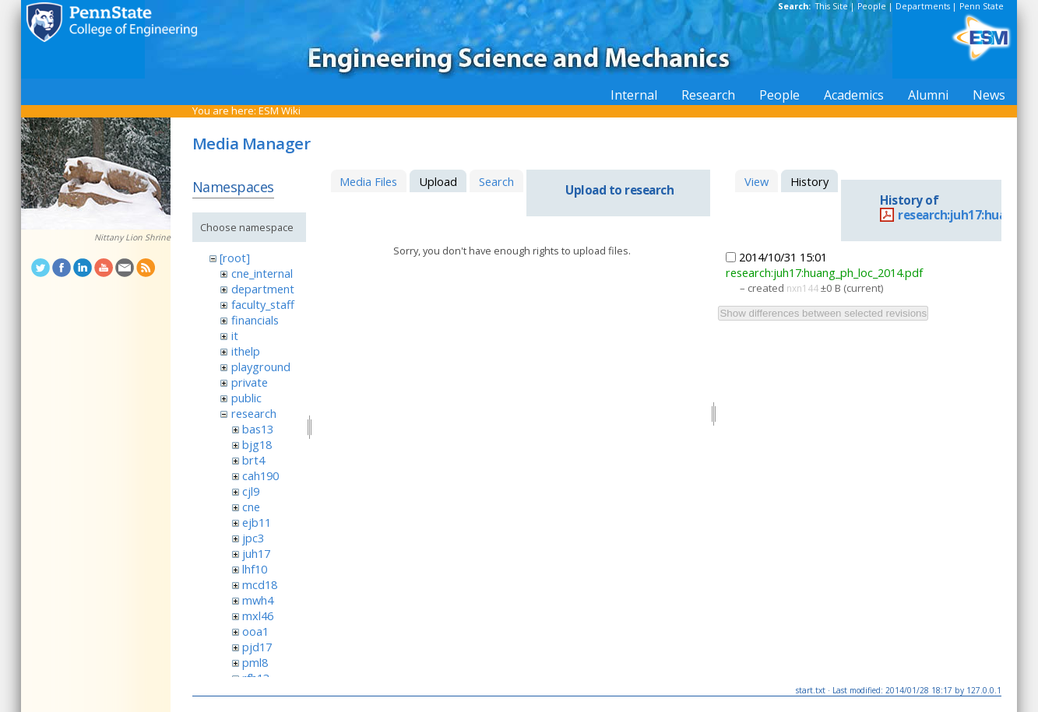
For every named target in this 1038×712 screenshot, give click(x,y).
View (756, 181)
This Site (831, 6)
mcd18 (259, 584)
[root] (235, 257)
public (246, 397)
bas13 (257, 429)
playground (260, 366)
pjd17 (257, 646)
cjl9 (250, 491)
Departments (922, 6)
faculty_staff (262, 304)
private (249, 382)
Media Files (368, 181)
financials (255, 320)
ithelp (245, 351)
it (234, 335)
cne (251, 506)
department (262, 288)
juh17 (256, 553)
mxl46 (257, 615)
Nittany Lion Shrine (132, 237)
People (871, 6)
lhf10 (254, 569)
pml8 (255, 662)
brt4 (253, 460)
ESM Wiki (280, 110)
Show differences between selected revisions (823, 313)
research (253, 413)
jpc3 (253, 537)
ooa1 (255, 631)
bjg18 (257, 444)
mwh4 (257, 600)
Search (496, 181)
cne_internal (262, 273)
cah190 (260, 475)
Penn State (981, 6)
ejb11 (256, 522)
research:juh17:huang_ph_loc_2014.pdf (824, 272)
